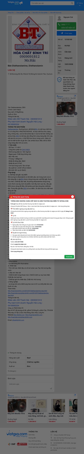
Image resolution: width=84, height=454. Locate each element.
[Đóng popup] (72, 196)
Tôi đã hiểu (69, 257)
